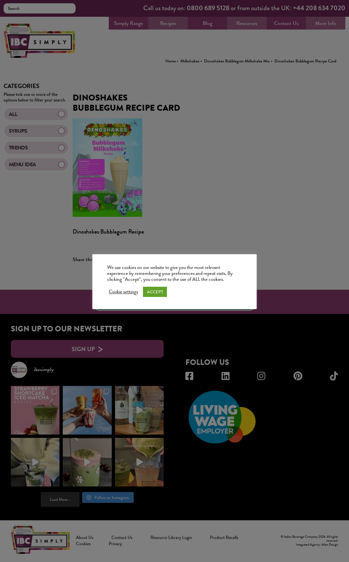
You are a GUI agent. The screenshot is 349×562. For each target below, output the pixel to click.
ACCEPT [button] (155, 292)
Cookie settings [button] (123, 292)
